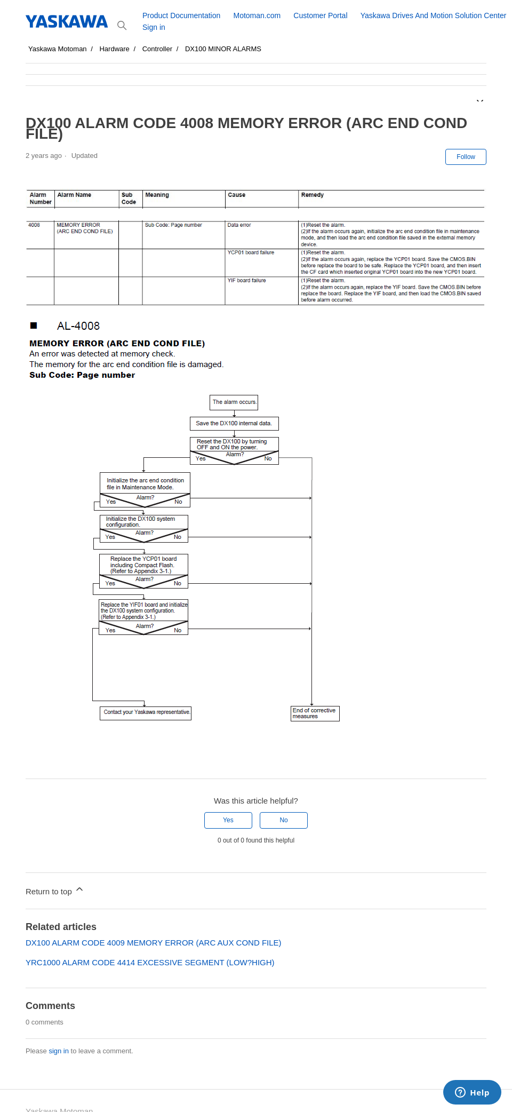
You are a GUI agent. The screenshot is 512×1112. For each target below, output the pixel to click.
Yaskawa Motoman (57, 49)
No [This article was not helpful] (283, 820)
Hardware (114, 49)
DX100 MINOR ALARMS (223, 49)
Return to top (55, 890)
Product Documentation (181, 15)
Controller (157, 49)
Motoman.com (257, 15)
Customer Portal (320, 15)
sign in (59, 1051)
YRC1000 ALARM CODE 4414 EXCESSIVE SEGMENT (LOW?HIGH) (150, 962)
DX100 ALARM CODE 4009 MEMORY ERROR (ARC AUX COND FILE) (154, 942)
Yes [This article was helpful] (228, 820)
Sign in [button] (153, 27)
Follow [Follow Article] (466, 157)
